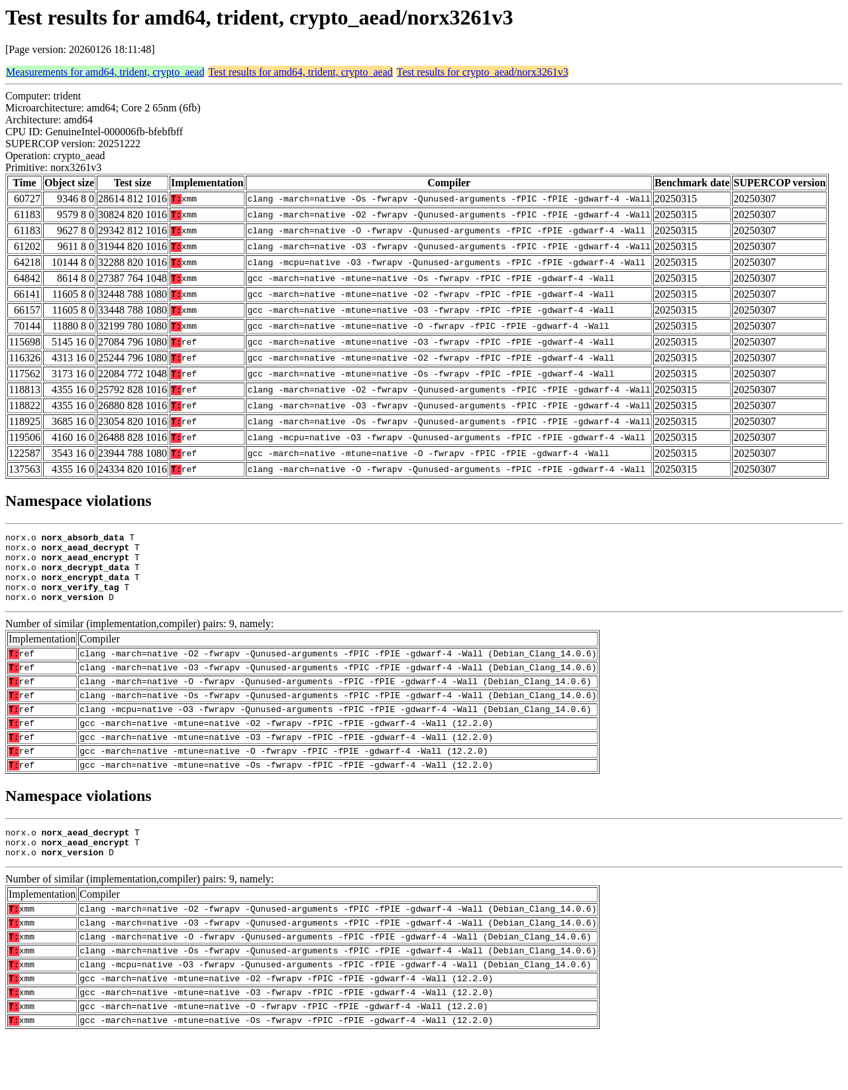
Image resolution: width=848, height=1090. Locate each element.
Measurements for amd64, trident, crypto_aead (105, 72)
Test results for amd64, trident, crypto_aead (300, 72)
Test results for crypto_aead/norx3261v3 (482, 72)
